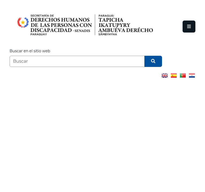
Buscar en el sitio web (30, 51)
